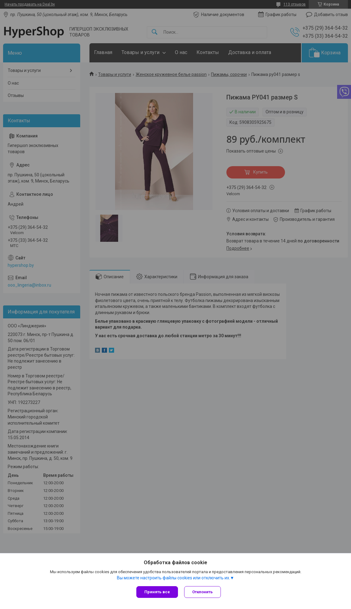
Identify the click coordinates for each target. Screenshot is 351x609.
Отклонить (202, 592)
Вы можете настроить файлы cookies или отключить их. (173, 577)
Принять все (157, 592)
